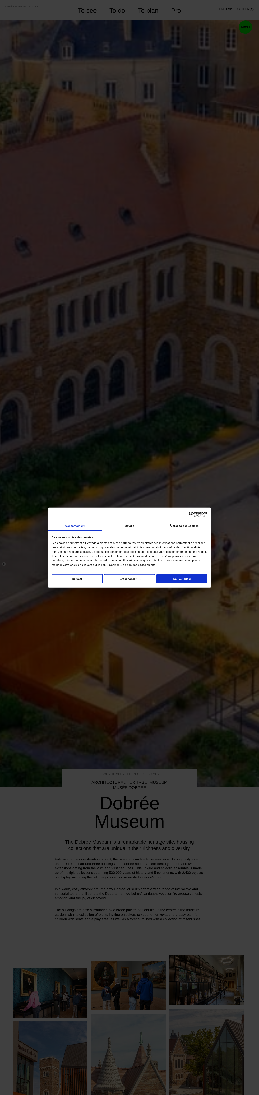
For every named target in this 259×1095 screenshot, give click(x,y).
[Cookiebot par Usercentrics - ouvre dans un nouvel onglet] (191, 514)
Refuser (77, 578)
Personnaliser (129, 578)
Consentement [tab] (74, 525)
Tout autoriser (182, 578)
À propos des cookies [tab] (184, 525)
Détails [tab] (129, 525)
